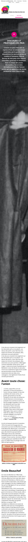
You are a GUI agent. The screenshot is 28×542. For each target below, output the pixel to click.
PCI (13, 2)
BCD (15, 1)
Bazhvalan (19, 1)
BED (10, 2)
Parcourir (19, 15)
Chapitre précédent (2, 34)
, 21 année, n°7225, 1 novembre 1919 (14, 418)
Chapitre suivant (25, 34)
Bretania (17, 2)
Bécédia (24, 1)
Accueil (12, 15)
